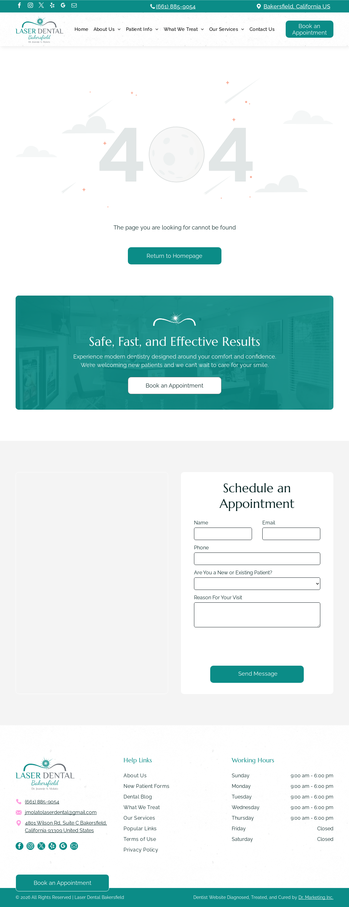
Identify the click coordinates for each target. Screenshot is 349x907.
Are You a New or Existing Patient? (233, 590)
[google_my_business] (63, 6)
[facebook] (19, 6)
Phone (201, 565)
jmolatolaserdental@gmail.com (61, 812)
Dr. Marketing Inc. (315, 897)
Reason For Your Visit (218, 615)
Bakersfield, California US (297, 6)
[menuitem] (81, 29)
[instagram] (30, 6)
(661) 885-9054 (176, 6)
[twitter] (41, 6)
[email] (74, 6)
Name (201, 540)
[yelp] (52, 6)
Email (268, 540)
